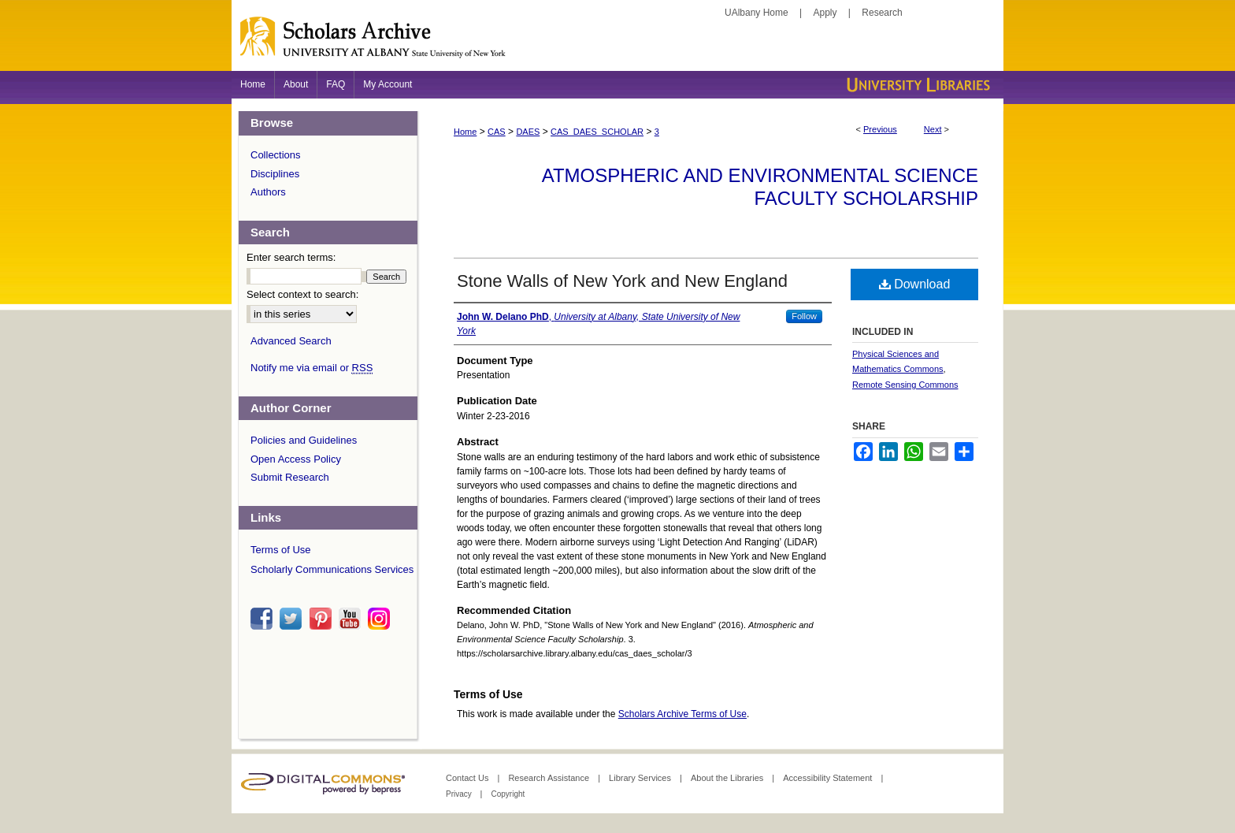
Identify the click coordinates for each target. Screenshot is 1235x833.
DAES (528, 131)
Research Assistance (550, 778)
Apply (825, 12)
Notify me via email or (311, 368)
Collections (275, 155)
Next (933, 129)
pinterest (323, 619)
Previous (880, 129)
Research (882, 12)
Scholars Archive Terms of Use (682, 714)
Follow (804, 316)
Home (465, 131)
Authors (268, 192)
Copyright (508, 794)
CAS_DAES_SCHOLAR (597, 131)
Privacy (460, 794)
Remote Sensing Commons (905, 384)
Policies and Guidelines (303, 440)
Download (915, 284)
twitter (293, 619)
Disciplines (274, 174)
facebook (263, 619)
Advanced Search (291, 341)
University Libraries (917, 85)
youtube (352, 619)
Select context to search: (302, 294)
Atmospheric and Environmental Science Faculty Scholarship (760, 187)
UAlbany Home (756, 12)
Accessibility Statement (828, 778)
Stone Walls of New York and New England (622, 281)
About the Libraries (728, 778)
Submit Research (289, 477)
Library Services (641, 778)
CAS (497, 131)
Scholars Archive (617, 43)
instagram (381, 619)
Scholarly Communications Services (332, 569)
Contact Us (468, 778)
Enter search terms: (291, 257)
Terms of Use (280, 550)
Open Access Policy (295, 459)
